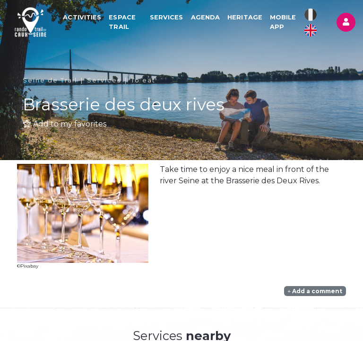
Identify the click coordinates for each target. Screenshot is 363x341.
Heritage (244, 17)
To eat (143, 80)
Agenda (205, 17)
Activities (82, 17)
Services (166, 17)
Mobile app (283, 22)
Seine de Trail (50, 80)
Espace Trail (122, 22)
